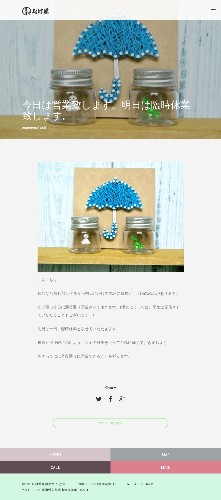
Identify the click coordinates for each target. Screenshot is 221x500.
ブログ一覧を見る (110, 423)
